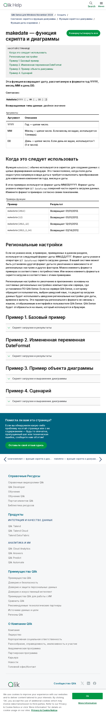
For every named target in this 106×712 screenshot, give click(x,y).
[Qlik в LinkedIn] (88, 683)
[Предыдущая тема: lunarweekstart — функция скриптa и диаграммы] (27, 459)
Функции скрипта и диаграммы (75, 19)
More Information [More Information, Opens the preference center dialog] (87, 703)
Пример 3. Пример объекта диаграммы (31, 68)
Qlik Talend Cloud (18, 530)
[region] (53, 700)
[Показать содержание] (6, 15)
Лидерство (14, 634)
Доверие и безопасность (23, 582)
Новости (13, 662)
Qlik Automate (16, 562)
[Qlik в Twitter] (82, 683)
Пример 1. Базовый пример (24, 60)
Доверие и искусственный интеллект (30, 591)
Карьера (13, 657)
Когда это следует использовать (28, 52)
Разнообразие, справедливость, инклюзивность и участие (42, 643)
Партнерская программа (22, 653)
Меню (101, 6)
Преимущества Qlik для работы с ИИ (30, 596)
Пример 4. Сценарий (20, 73)
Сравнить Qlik (16, 600)
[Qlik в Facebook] (94, 683)
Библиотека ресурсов (21, 505)
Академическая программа (24, 648)
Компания (13, 630)
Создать (61, 14)
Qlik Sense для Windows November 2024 (32, 14)
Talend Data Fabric (18, 535)
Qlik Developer (16, 487)
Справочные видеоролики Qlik (26, 482)
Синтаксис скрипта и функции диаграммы (33, 19)
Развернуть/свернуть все (83, 33)
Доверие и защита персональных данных (32, 587)
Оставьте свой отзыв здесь (26, 445)
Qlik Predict (14, 557)
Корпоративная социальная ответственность (35, 639)
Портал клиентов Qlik (20, 500)
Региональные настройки (23, 56)
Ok (87, 696)
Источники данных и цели (23, 610)
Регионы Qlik (15, 614)
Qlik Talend (14, 526)
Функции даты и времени (24, 22)
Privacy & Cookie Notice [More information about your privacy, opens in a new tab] (44, 710)
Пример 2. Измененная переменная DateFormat (35, 64)
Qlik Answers (15, 553)
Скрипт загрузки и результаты (32, 327)
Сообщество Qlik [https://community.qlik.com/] (65, 683)
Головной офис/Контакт (22, 666)
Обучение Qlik (16, 496)
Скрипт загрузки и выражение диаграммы (39, 378)
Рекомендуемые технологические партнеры (34, 605)
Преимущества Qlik (19, 578)
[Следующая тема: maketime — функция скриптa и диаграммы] (79, 459)
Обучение (14, 491)
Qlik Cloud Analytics (19, 548)
